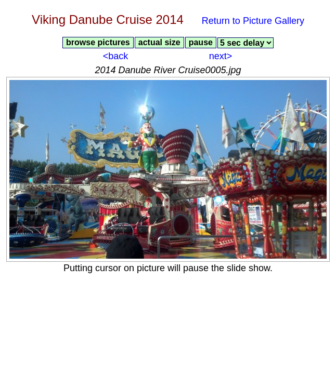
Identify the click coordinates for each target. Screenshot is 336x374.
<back (115, 56)
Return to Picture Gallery (253, 21)
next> (220, 56)
